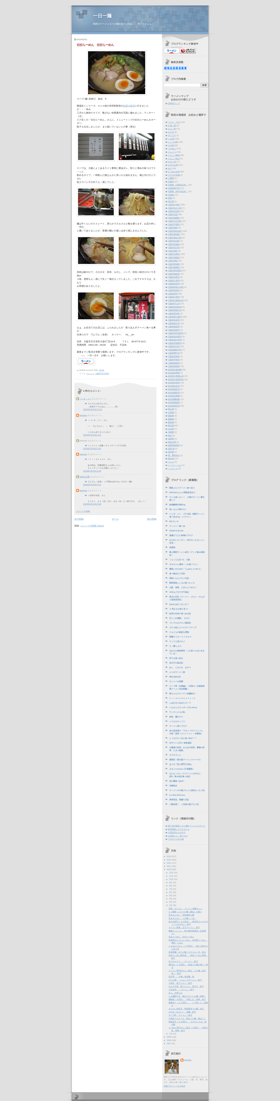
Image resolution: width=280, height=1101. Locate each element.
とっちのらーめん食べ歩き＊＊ (183, 738)
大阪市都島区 (174, 267)
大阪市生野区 (174, 254)
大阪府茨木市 (174, 346)
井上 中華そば (175, 993)
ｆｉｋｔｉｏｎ (175, 465)
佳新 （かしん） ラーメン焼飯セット (185, 908)
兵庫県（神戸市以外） (178, 191)
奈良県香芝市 (174, 406)
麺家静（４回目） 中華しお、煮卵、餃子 (187, 999)
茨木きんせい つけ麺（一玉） (182, 918)
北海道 (171, 195)
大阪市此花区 (174, 241)
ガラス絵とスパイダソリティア (183, 627)
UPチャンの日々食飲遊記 (180, 743)
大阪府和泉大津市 (176, 287)
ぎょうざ (172, 135)
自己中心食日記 (176, 663)
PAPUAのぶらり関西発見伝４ (182, 492)
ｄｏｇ (171, 462)
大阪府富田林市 (175, 307)
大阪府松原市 (174, 320)
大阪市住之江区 (175, 208)
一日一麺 (102, 16)
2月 (171, 905)
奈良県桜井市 (174, 389)
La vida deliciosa (177, 795)
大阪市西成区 (174, 264)
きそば (171, 132)
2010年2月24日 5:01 (92, 485)
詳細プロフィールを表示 (174, 1086)
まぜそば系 (173, 165)
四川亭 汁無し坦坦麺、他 (181, 976)
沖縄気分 (173, 786)
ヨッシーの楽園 (176, 681)
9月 (171, 882)
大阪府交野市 (174, 277)
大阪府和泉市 (174, 290)
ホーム (115, 519)
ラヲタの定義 (174, 175)
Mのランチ (174, 521)
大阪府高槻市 (174, 366)
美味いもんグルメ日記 (179, 578)
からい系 (172, 129)
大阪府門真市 (174, 360)
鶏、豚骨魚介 (174, 455)
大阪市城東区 (174, 218)
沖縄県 (171, 432)
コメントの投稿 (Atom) (92, 525)
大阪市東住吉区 (175, 231)
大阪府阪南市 (174, 363)
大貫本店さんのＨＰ (177, 832)
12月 (171, 873)
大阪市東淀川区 (175, 238)
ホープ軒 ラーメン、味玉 (180, 1015)
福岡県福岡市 (174, 445)
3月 (171, 902)
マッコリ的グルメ (177, 641)
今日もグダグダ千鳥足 (179, 592)
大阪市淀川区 (174, 247)
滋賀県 (171, 439)
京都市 (171, 182)
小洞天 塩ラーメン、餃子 (180, 983)
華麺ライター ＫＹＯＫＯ (180, 637)
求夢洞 (172, 547)
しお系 (171, 139)
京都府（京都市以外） (178, 185)
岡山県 (171, 409)
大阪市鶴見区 (174, 274)
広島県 (171, 412)
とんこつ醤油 (174, 155)
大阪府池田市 (174, 330)
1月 (171, 1034)
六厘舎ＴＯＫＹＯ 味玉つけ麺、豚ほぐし (187, 1018)
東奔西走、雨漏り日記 (179, 800)
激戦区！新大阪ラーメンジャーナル (185, 760)
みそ (170, 168)
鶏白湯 (171, 458)
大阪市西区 (173, 261)
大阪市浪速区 (174, 244)
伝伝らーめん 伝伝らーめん (95, 45)
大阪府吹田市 (174, 284)
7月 (171, 889)
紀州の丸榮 (84, 477)
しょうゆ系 (173, 142)
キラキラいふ (175, 755)
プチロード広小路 (176, 839)
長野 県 (171, 449)
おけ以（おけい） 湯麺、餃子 (182, 1012)
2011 (169, 866)
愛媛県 (171, 419)
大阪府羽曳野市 (175, 343)
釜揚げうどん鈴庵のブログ (181, 535)
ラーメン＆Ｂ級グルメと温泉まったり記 (187, 790)
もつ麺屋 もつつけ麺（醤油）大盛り (185, 912)
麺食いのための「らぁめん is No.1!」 (185, 569)
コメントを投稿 (83, 511)
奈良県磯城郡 (174, 399)
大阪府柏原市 (174, 327)
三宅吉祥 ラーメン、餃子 (181, 990)
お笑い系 (172, 125)
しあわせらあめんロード (180, 703)
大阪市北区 (173, 214)
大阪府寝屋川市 (175, 310)
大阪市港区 (173, 251)
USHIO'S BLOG (176, 531)
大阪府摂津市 (174, 313)
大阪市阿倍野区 (175, 270)
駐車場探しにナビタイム (179, 829)
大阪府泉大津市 (175, 340)
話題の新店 (129, 105)
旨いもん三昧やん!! (177, 509)
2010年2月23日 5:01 (92, 435)
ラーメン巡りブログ (178, 726)
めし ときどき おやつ (180, 667)
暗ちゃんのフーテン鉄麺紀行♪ (182, 693)
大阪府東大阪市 (175, 317)
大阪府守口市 (174, 303)
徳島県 (171, 416)
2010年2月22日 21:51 (92, 409)
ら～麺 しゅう (175, 646)
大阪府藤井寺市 (175, 350)
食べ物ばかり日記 (177, 573)
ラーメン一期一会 (177, 526)
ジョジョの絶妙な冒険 (179, 632)
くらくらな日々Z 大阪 (179, 560)
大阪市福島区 (174, 257)
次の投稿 (79, 519)
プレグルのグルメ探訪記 (180, 623)
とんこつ (90, 373)
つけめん (172, 148)
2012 (169, 863)
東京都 (171, 425)
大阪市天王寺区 (102, 373)
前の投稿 (151, 519)
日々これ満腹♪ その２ (179, 618)
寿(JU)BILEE (175, 677)
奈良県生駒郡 (174, 396)
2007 (169, 1043)
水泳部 (171, 429)
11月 (171, 876)
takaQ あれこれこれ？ (179, 604)
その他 (171, 145)
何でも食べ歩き (176, 658)
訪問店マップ (174, 103)
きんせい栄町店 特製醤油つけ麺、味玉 (186, 1009)
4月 (171, 899)
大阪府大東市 (174, 297)
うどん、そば (174, 122)
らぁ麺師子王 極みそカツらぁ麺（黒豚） (187, 996)
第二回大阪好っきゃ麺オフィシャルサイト (186, 826)
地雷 (170, 198)
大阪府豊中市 (174, 353)
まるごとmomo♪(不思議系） (181, 769)
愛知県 (171, 422)
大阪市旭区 (173, 228)
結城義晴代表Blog (177, 505)
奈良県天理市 (174, 383)
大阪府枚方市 (174, 323)
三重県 (171, 178)
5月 (171, 895)
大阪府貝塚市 (174, 356)
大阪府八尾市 (174, 280)
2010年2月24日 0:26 (92, 448)
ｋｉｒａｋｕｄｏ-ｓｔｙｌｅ (182, 698)
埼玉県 (171, 201)
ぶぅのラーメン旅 (177, 672)
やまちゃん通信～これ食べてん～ (184, 564)
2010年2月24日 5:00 (92, 471)
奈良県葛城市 (174, 402)
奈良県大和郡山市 (176, 376)
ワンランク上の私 (177, 712)
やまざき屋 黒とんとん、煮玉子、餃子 (186, 986)
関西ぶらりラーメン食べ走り (182, 488)
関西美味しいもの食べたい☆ (182, 583)
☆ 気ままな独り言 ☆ (178, 609)
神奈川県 (172, 442)
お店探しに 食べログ (178, 836)
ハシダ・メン (85, 399)
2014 (169, 856)
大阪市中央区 (174, 205)
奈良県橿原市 (174, 393)
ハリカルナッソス (177, 721)
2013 (169, 860)
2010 (169, 869)
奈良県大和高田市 (176, 379)
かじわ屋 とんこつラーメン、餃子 (185, 980)
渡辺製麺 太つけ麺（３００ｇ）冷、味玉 (187, 952)
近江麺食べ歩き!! (176, 781)
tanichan (83, 415)
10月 (171, 879)
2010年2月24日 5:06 (92, 504)
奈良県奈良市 (174, 386)
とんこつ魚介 (174, 158)
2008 (169, 1040)
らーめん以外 (174, 172)
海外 (170, 435)
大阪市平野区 (174, 224)
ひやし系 (172, 162)
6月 (171, 892)
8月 (171, 886)
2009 (169, 1037)
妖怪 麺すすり (176, 717)
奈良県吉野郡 (174, 373)
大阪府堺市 (173, 294)
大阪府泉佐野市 (175, 337)
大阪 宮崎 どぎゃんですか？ (183, 587)
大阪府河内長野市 (176, 333)
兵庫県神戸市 (174, 188)
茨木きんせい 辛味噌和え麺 (181, 915)
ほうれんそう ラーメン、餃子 (183, 961)
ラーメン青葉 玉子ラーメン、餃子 (184, 927)
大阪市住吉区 (174, 211)
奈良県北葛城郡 (175, 370)
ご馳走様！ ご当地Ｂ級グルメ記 (184, 804)
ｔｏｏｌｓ (173, 468)
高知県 (171, 452)
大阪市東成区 (174, 234)
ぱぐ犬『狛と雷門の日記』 (181, 764)
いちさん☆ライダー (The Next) (183, 707)
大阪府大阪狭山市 (176, 300)
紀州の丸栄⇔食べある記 (180, 613)
